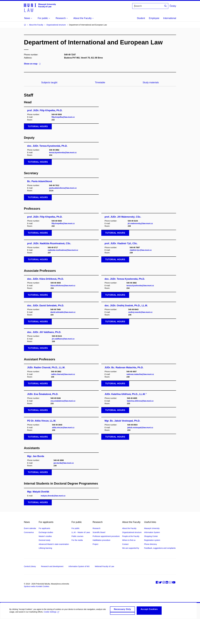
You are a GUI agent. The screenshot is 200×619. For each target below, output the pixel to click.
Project (95, 544)
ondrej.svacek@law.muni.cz (140, 312)
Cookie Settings (51, 613)
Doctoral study (44, 540)
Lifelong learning (45, 548)
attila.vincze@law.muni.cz (63, 427)
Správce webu (30, 586)
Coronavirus (29, 532)
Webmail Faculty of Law (104, 566)
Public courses (77, 536)
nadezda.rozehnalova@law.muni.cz (63, 250)
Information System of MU (79, 566)
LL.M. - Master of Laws (81, 532)
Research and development (52, 566)
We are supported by (130, 548)
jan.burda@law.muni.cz (64, 463)
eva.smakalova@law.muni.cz (63, 401)
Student (141, 18)
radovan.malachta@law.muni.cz (140, 374)
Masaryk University (151, 528)
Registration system (152, 540)
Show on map (32, 64)
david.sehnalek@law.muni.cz (62, 312)
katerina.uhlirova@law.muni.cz (140, 401)
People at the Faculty (130, 536)
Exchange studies (46, 532)
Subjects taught (49, 82)
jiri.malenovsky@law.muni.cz (140, 223)
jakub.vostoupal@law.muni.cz (140, 427)
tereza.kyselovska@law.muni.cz (63, 152)
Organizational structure (56, 25)
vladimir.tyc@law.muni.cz (141, 250)
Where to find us (129, 540)
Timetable (100, 82)
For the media (77, 540)
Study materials (151, 82)
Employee (154, 18)
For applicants (44, 528)
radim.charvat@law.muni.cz (63, 374)
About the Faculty (36, 25)
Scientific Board (99, 532)
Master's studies (45, 536)
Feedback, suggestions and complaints (160, 548)
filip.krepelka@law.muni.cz (63, 117)
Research (96, 528)
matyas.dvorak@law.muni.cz (53, 496)
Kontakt (39, 586)
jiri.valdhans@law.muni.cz (63, 339)
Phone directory (150, 544)
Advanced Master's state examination (54, 544)
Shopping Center (151, 536)
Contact (125, 544)
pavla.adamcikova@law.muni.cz (63, 188)
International (169, 18)
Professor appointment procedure (106, 536)
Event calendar (30, 528)
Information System (152, 532)
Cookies (46, 586)
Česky (173, 6)
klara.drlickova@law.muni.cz (63, 285)
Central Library (30, 566)
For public (75, 528)
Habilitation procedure (101, 540)
